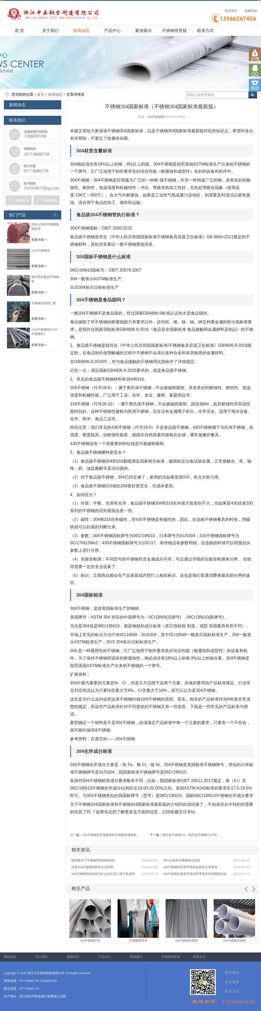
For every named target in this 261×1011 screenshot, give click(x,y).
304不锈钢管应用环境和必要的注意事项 (190, 867)
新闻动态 (81, 30)
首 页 (19, 30)
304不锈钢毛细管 (186, 940)
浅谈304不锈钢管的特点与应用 (92, 867)
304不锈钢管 (155, 117)
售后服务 (232, 982)
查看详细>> (39, 240)
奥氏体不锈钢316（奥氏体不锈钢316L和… (191, 835)
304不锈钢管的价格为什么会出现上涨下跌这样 (103, 874)
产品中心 (112, 30)
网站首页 (10, 957)
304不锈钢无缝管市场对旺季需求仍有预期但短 (195, 874)
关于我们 (50, 30)
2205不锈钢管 (40, 250)
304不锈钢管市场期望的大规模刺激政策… (111, 835)
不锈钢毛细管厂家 (43, 303)
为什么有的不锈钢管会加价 (181, 860)
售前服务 (232, 973)
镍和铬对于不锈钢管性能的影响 (93, 860)
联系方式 (205, 30)
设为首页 (231, 11)
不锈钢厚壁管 (138, 940)
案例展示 (143, 30)
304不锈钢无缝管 (234, 940)
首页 (40, 94)
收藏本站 (251, 11)
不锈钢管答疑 (174, 30)
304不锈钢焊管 (90, 940)
